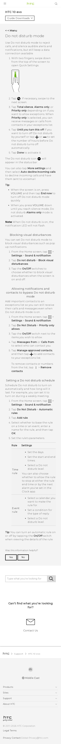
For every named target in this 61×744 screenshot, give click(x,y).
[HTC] (30, 3)
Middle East (32, 678)
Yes (11, 557)
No (23, 557)
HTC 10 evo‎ (34, 653)
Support (18, 653)
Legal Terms (10, 730)
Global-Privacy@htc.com (34, 738)
